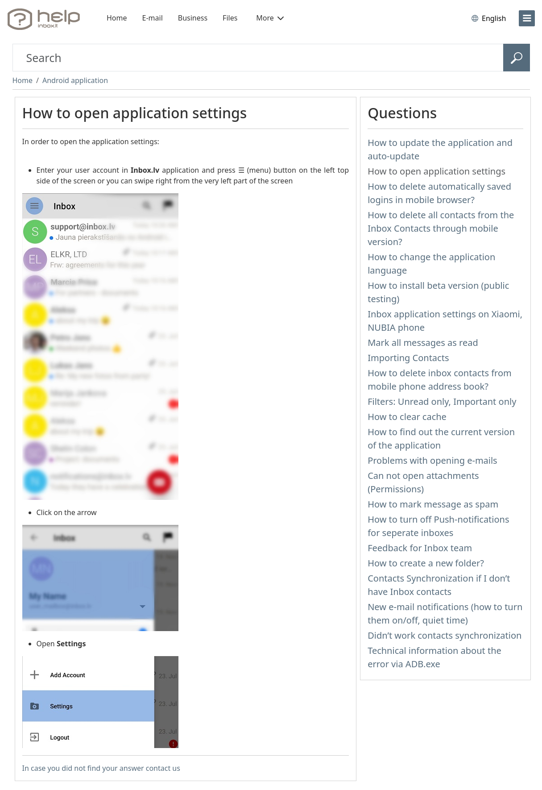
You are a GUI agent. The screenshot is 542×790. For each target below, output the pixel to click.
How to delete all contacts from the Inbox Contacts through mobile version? (441, 228)
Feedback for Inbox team (420, 548)
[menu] (527, 18)
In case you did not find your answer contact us (101, 768)
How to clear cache (407, 417)
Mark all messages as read (423, 343)
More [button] (270, 18)
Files (230, 18)
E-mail (152, 18)
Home (117, 18)
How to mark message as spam (433, 504)
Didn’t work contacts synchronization (444, 635)
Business (192, 18)
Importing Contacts (408, 358)
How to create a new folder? (426, 563)
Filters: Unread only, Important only (442, 401)
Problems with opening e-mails (432, 460)
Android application (75, 80)
